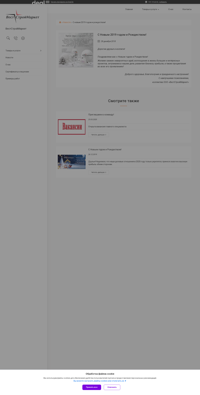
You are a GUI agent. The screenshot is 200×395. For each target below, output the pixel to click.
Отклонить (112, 387)
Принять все (92, 387)
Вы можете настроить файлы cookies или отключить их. (99, 381)
